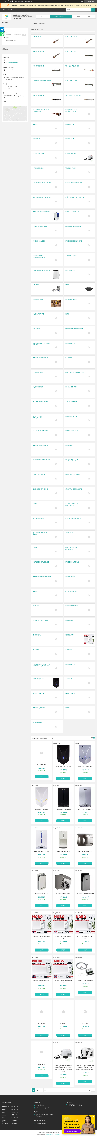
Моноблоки (36, 139)
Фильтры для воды (39, 708)
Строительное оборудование (74, 489)
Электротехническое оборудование (71, 504)
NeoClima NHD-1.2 (63, 851)
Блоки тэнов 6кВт (38, 66)
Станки (35, 504)
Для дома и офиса (38, 518)
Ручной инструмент (39, 474)
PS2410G (85, 1023)
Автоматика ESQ (70, 577)
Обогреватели (69, 635)
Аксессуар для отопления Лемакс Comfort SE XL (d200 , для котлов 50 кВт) (85, 1067)
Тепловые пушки (70, 168)
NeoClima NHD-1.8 (41, 894)
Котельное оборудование (40, 431)
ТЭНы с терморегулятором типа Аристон (41, 110)
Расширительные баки (40, 226)
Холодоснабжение (71, 401)
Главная (43, 17)
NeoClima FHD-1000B (63, 766)
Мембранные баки (71, 387)
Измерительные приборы (73, 518)
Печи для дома (70, 270)
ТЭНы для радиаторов (72, 66)
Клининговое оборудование (41, 460)
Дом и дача (68, 649)
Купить (41, 777)
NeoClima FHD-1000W (41, 809)
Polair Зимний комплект (85, 980)
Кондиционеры (70, 343)
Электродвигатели (71, 591)
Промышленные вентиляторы (42, 577)
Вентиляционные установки (41, 197)
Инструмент (69, 445)
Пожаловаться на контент (53, 1134)
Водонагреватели (70, 153)
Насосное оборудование (40, 358)
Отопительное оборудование (74, 329)
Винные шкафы (70, 139)
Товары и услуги (59, 17)
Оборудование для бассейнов (74, 372)
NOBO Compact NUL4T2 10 (63, 937)
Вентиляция (36, 329)
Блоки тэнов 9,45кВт (71, 80)
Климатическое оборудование (37, 417)
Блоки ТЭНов (37, 37)
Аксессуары (36, 285)
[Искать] (93, 10)
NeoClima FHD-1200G (85, 809)
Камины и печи (70, 693)
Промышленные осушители (41, 212)
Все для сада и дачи (71, 460)
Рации (35, 547)
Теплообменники (38, 372)
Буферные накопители (72, 212)
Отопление (36, 649)
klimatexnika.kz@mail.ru (13, 62)
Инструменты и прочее (72, 299)
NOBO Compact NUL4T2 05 (41, 937)
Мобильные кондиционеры (41, 270)
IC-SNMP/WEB (42, 765)
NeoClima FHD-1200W (41, 851)
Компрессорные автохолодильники (39, 256)
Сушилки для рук (38, 679)
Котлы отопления (38, 153)
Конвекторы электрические (73, 183)
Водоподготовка (38, 387)
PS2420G (41, 1064)
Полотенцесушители (71, 606)
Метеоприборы (37, 722)
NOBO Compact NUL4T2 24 (63, 981)
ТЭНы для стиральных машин (42, 80)
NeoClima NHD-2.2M (63, 894)
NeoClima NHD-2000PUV (85, 894)
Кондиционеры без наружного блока (71, 110)
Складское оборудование (41, 562)
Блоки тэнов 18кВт (71, 51)
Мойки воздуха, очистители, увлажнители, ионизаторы (41, 665)
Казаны (67, 285)
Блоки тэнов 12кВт (71, 37)
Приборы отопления (71, 416)
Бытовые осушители (39, 241)
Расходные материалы (72, 562)
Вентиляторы (69, 124)
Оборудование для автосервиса (71, 548)
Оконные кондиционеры (73, 226)
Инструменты (37, 635)
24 (45, 1090)
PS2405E (63, 1023)
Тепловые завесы (38, 168)
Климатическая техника (72, 474)
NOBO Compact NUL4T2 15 (85, 937)
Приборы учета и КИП (71, 431)
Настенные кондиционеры (73, 241)
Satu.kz (57, 1132)
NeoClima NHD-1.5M (85, 851)
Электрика (68, 358)
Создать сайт (22, 1)
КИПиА (67, 314)
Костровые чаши (38, 299)
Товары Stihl (69, 533)
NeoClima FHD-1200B (63, 809)
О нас (78, 17)
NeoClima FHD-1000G (85, 766)
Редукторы (36, 606)
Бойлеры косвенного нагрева (74, 197)
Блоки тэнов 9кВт (38, 95)
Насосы (35, 124)
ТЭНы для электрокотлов (73, 95)
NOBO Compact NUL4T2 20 (41, 981)
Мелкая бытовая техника (40, 620)
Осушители (68, 708)
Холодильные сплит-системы (42, 183)
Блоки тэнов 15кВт (38, 51)
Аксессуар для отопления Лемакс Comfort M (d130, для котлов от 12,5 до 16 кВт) (63, 1068)
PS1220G (41, 1023)
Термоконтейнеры (71, 256)
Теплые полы (69, 679)
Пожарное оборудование (40, 401)
